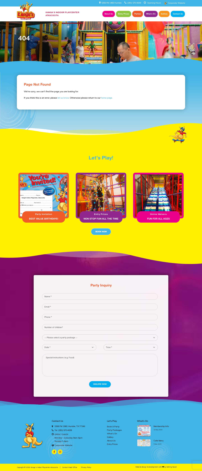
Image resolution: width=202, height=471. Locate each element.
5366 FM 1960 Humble (110, 3)
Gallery (164, 14)
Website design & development (146, 467)
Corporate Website (176, 3)
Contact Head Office (69, 467)
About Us (109, 14)
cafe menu (159, 440)
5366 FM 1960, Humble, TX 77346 (70, 426)
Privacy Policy (86, 467)
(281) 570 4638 (132, 3)
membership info (161, 426)
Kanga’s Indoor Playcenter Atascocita (44, 467)
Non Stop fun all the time (101, 218)
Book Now (101, 231)
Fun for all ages (158, 218)
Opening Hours (154, 3)
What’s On (151, 14)
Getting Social (171, 467)
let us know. (63, 97)
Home (97, 14)
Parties (137, 14)
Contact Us (178, 14)
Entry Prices (123, 14)
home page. (107, 97)
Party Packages (114, 430)
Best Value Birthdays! (43, 218)
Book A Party (113, 426)
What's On (142, 421)
